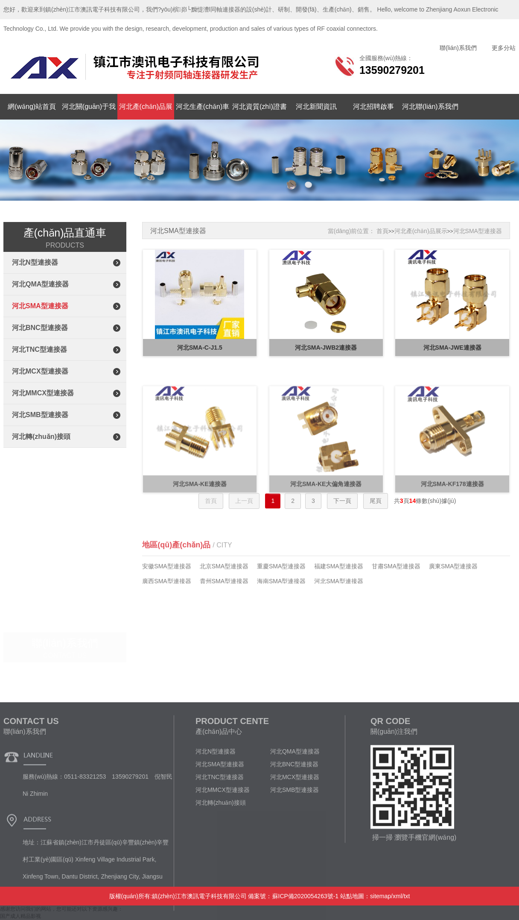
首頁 (382, 231)
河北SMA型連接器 (40, 306)
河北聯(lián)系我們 (430, 106)
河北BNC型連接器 (40, 327)
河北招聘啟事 (373, 106)
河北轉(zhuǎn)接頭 (41, 436)
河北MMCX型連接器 (43, 393)
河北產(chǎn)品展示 (420, 231)
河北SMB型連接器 (40, 414)
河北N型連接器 (35, 262)
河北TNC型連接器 (39, 349)
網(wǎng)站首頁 (32, 106)
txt (407, 896)
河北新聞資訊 (316, 106)
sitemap (380, 896)
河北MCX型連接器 (40, 371)
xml (397, 896)
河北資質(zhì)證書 (259, 106)
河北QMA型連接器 (40, 284)
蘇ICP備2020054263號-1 (305, 896)
